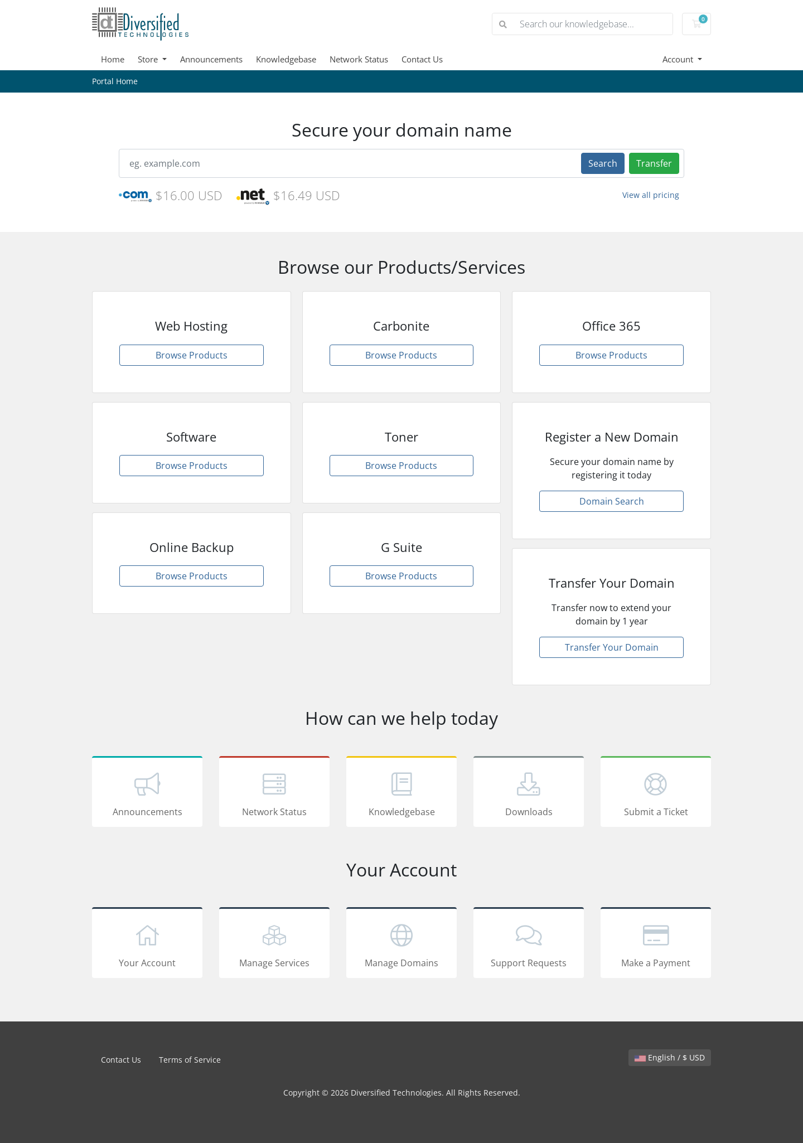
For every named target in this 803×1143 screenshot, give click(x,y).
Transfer (654, 163)
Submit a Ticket (656, 793)
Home (112, 59)
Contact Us (422, 59)
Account (678, 59)
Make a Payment (656, 944)
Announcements (211, 59)
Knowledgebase (286, 59)
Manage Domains (401, 944)
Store (149, 59)
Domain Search (611, 501)
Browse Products (192, 355)
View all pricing (650, 195)
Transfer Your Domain (612, 647)
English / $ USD (670, 1057)
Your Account (147, 944)
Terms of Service (190, 1059)
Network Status (359, 59)
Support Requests (528, 944)
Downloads (528, 793)
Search (602, 163)
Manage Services (274, 944)
